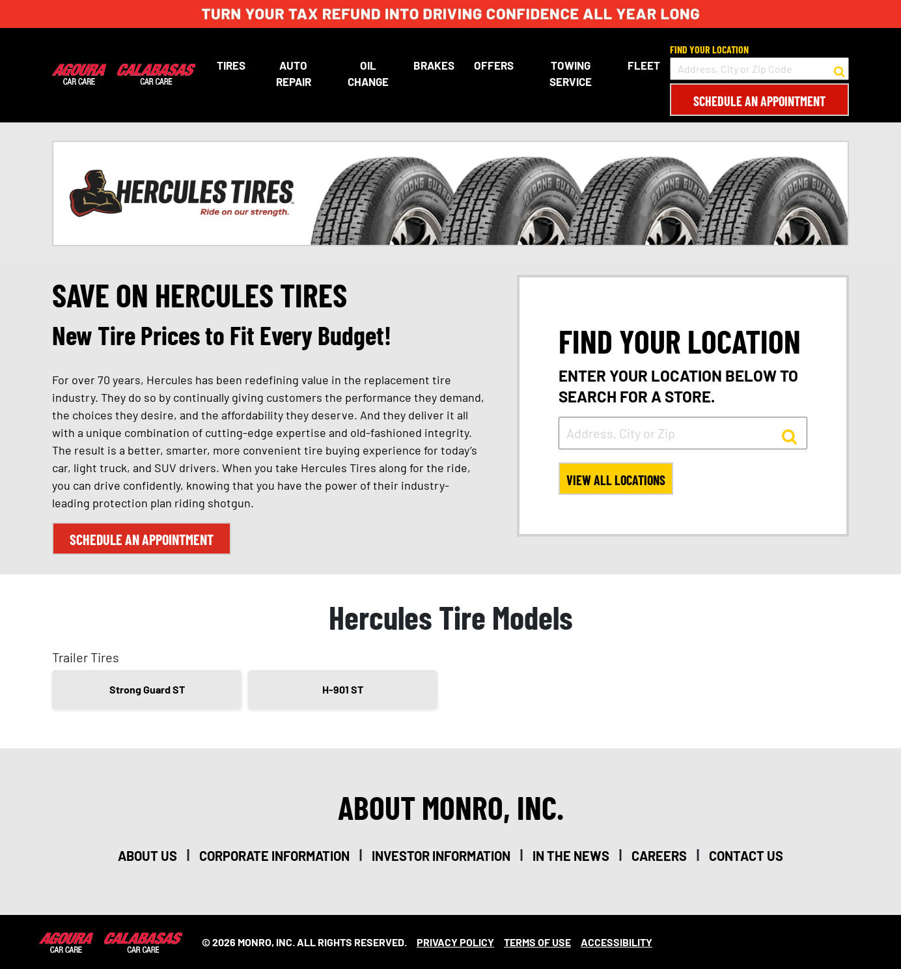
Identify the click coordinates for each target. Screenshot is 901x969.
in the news (571, 856)
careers (659, 856)
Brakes (433, 65)
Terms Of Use (537, 942)
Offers (494, 65)
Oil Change (368, 74)
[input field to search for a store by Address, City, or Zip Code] (759, 68)
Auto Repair (293, 74)
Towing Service (570, 74)
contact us (746, 856)
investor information (441, 856)
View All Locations (615, 480)
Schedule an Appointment (759, 101)
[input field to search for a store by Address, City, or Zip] (683, 433)
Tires (231, 65)
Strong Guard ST (147, 689)
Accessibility (616, 942)
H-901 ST (342, 689)
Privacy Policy (455, 942)
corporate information (274, 856)
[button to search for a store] (839, 69)
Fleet (644, 65)
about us (147, 856)
